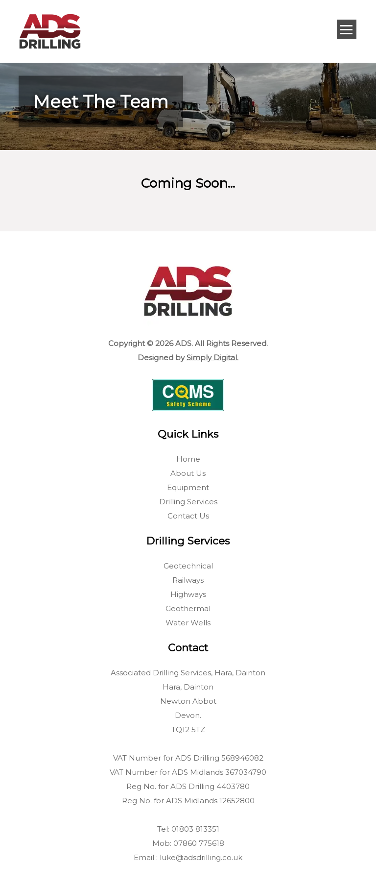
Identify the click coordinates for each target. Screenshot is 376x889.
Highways (188, 594)
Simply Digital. (212, 357)
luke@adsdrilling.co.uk (201, 857)
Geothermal (188, 608)
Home (188, 459)
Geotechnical (188, 565)
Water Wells (188, 622)
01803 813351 (195, 829)
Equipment (188, 487)
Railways (188, 580)
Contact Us (188, 515)
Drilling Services (188, 501)
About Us (188, 473)
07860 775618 (198, 843)
